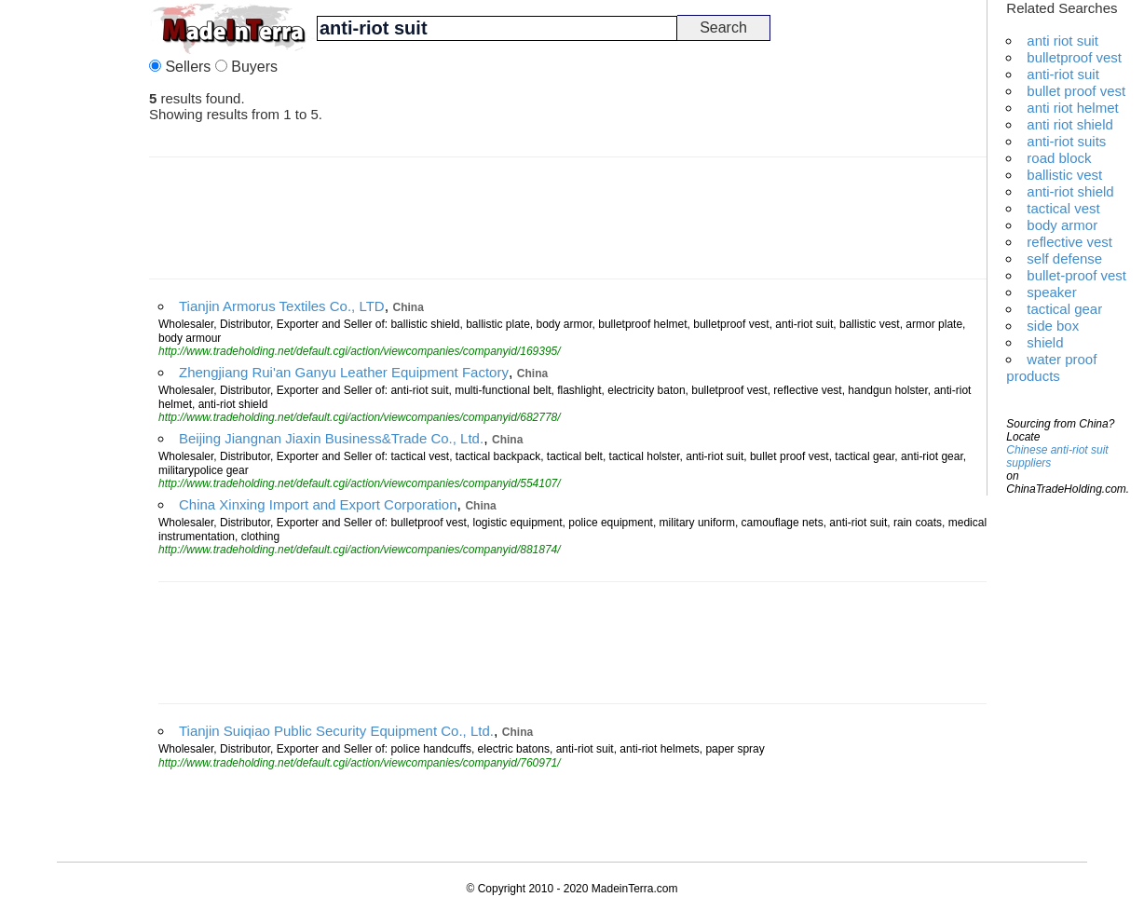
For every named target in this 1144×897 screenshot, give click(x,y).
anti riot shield (1070, 124)
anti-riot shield (1070, 191)
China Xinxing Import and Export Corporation (318, 504)
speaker (1051, 292)
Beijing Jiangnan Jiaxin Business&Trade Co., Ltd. (331, 438)
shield (1045, 342)
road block (1059, 158)
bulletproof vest (1074, 57)
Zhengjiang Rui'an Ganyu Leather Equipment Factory (344, 372)
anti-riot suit (1063, 74)
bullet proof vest (1076, 91)
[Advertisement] (74, 279)
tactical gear (1064, 309)
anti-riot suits (1066, 141)
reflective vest (1069, 242)
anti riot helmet (1072, 108)
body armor (1062, 225)
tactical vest (1063, 208)
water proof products (1051, 367)
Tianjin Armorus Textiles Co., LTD (282, 306)
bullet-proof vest (1076, 275)
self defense (1064, 258)
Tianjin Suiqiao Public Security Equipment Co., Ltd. (336, 731)
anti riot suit (1062, 40)
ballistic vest (1064, 175)
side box (1053, 325)
